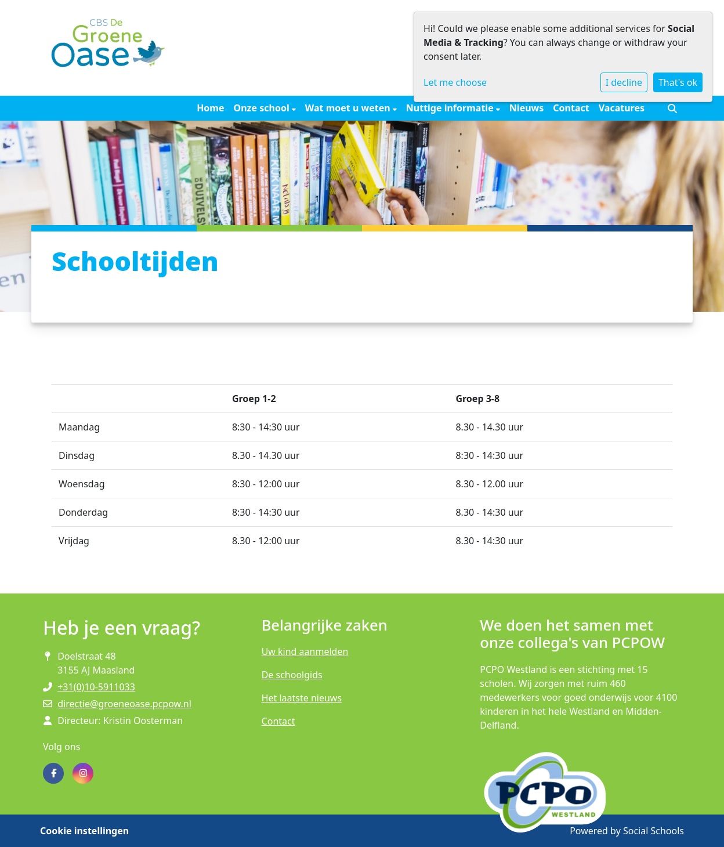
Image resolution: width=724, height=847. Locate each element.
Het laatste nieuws (302, 698)
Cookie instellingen (84, 830)
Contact (571, 108)
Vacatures (622, 108)
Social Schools (653, 830)
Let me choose (455, 82)
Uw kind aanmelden (305, 651)
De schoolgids (292, 674)
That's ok (677, 82)
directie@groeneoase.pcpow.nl (124, 703)
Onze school (263, 108)
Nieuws (526, 108)
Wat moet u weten (349, 108)
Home (210, 108)
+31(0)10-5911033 (96, 687)
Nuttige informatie (451, 108)
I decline (624, 82)
